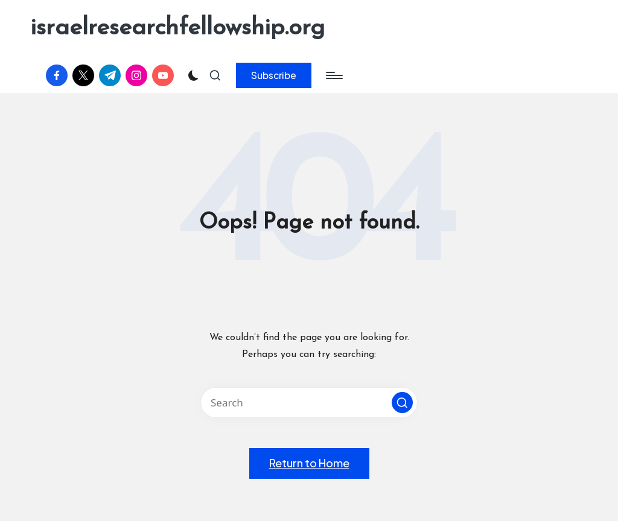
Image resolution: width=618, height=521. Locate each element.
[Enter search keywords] (309, 402)
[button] (273, 75)
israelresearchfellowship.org (177, 28)
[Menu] (333, 75)
